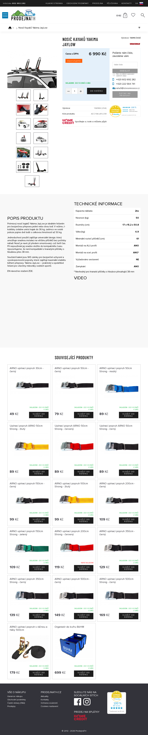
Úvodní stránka (10, 27)
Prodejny (11, 706)
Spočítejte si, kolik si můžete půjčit (91, 121)
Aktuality (44, 696)
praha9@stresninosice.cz (127, 88)
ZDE (30, 271)
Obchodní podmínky (77, 3)
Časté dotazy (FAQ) (16, 703)
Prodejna (97, 3)
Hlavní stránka (54, 3)
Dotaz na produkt (125, 94)
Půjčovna (112, 3)
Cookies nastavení (49, 706)
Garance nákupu (15, 696)
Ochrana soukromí (49, 703)
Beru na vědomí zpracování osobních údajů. (125, 75)
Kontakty (127, 3)
